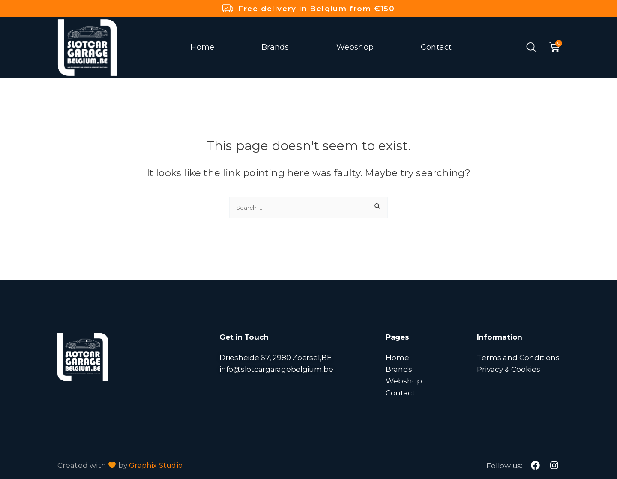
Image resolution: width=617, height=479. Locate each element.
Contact (436, 47)
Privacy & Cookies (508, 369)
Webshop (355, 47)
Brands (275, 47)
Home (202, 47)
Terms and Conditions (518, 357)
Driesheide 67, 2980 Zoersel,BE (275, 357)
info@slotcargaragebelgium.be (276, 369)
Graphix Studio (156, 465)
